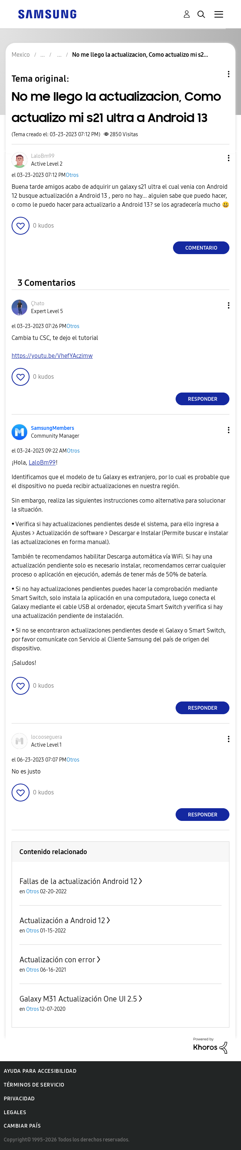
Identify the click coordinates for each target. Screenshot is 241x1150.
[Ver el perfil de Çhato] (37, 303)
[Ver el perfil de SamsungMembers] (52, 428)
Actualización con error (57, 959)
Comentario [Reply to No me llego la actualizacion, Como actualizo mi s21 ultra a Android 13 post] (201, 248)
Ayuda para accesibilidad (40, 1071)
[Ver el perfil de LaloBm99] (43, 156)
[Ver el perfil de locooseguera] (46, 737)
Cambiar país (22, 1126)
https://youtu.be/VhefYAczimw (52, 355)
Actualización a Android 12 (62, 920)
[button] (216, 158)
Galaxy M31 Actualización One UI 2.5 (78, 998)
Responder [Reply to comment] (202, 399)
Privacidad (19, 1099)
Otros (72, 175)
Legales (15, 1112)
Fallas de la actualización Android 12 (78, 881)
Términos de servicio (34, 1085)
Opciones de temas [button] (216, 74)
